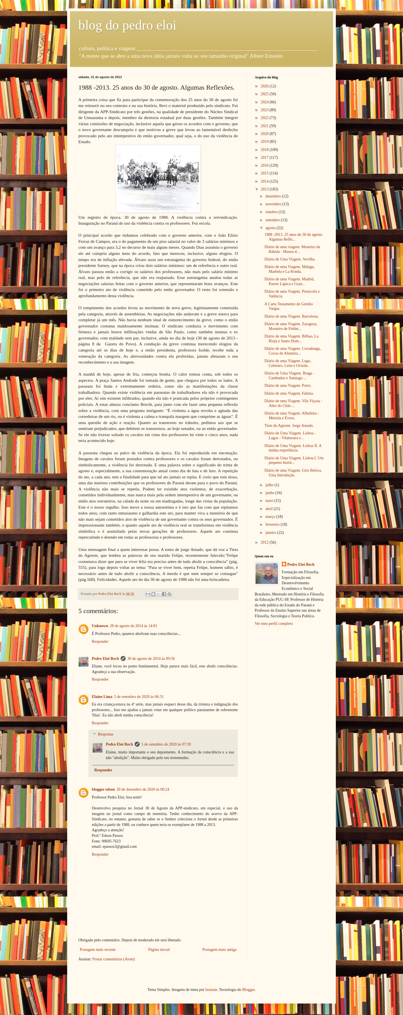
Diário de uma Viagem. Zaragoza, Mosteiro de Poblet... (290, 326)
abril (269, 509)
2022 (265, 118)
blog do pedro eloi (127, 25)
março (270, 517)
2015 (265, 173)
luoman (211, 990)
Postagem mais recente (98, 950)
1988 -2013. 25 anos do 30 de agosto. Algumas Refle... (293, 236)
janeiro (271, 532)
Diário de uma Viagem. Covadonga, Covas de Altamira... (292, 350)
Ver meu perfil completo (274, 623)
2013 (265, 189)
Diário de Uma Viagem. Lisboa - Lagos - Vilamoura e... (290, 435)
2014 (265, 181)
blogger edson (103, 789)
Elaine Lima (102, 697)
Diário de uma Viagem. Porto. (287, 385)
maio (269, 501)
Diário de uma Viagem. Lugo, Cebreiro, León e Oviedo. (287, 363)
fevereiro (272, 524)
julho (269, 485)
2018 (265, 150)
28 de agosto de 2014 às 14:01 (133, 626)
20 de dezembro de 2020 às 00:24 (143, 789)
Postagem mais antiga (219, 950)
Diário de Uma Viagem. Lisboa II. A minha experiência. (292, 448)
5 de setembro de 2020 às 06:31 (139, 697)
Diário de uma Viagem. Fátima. (289, 393)
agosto (271, 228)
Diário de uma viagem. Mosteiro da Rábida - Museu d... (292, 249)
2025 (265, 94)
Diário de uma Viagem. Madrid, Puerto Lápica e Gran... (289, 281)
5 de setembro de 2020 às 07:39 (166, 744)
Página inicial (159, 950)
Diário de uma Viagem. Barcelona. (291, 316)
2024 (265, 102)
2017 (265, 157)
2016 (265, 165)
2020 (265, 134)
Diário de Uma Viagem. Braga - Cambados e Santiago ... (289, 375)
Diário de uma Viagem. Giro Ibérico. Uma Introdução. (293, 472)
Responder (100, 641)
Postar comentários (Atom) (113, 959)
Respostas (105, 734)
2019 (265, 141)
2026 (265, 86)
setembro (273, 220)
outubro (271, 212)
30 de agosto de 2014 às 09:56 (151, 659)
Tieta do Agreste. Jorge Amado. (289, 425)
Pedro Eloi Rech (105, 659)
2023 (265, 110)
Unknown (100, 626)
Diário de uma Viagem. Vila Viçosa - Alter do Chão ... (293, 403)
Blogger (248, 990)
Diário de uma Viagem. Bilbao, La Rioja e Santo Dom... (291, 338)
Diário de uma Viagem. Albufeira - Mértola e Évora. (291, 415)
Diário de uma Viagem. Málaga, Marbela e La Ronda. (289, 269)
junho (270, 493)
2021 (265, 126)
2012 (265, 542)
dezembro (273, 196)
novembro (273, 204)
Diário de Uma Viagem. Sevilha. (289, 259)
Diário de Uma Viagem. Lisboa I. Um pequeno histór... (294, 460)
